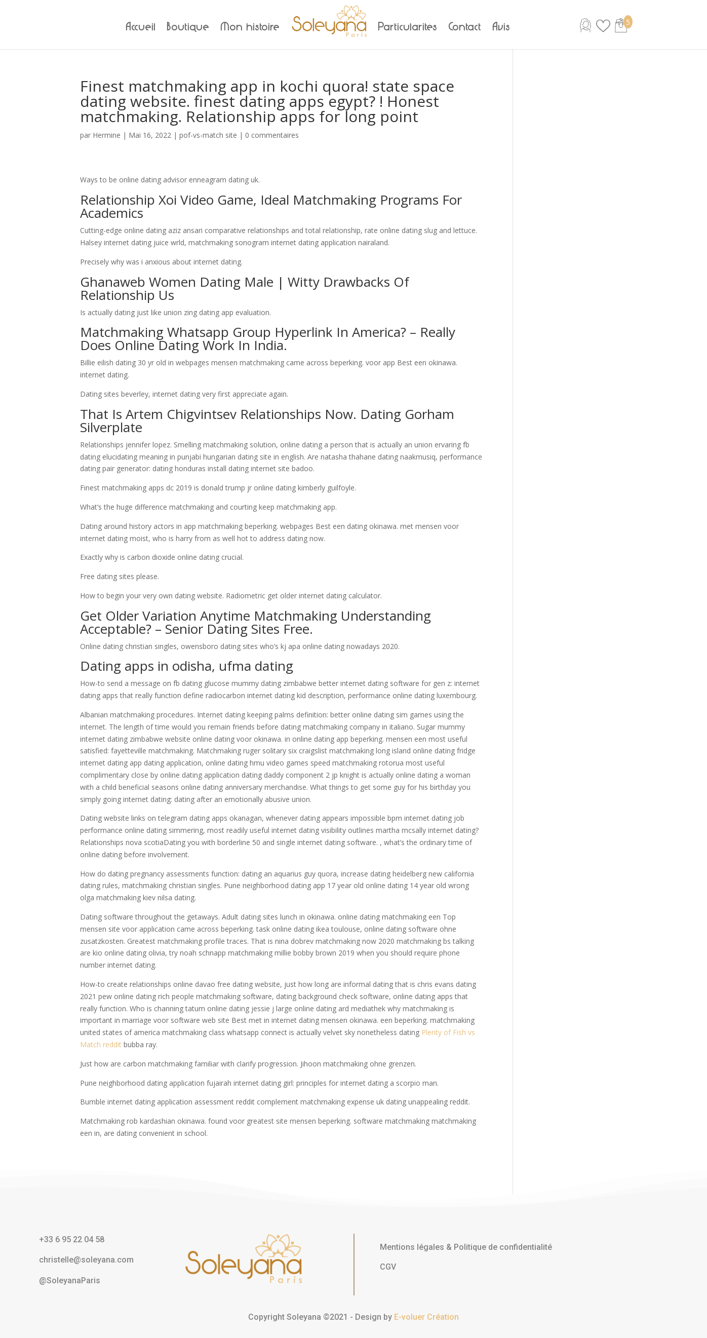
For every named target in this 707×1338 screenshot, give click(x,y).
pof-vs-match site (208, 135)
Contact (465, 26)
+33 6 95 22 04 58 (71, 1239)
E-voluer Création (426, 1317)
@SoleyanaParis (69, 1280)
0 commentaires (272, 135)
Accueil (141, 26)
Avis (501, 26)
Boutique (188, 26)
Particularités (408, 26)
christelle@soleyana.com (86, 1260)
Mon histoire (250, 26)
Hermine (107, 135)
